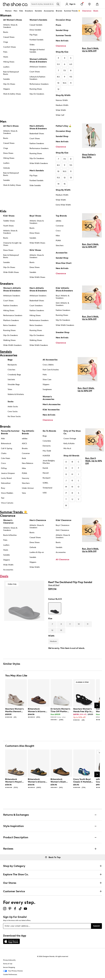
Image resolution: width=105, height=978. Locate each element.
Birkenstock (6, 443)
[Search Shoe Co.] (42, 4)
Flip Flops (33, 35)
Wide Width (61, 110)
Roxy (3, 488)
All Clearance (62, 559)
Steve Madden (7, 493)
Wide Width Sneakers (39, 163)
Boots (5, 32)
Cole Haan (5, 458)
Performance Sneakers (39, 84)
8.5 (58, 77)
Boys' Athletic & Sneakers (62, 297)
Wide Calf (60, 115)
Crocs (58, 231)
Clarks (3, 453)
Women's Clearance (8, 521)
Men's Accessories (51, 404)
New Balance (27, 463)
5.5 (58, 64)
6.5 (70, 64)
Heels (5, 57)
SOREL (45, 483)
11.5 (58, 178)
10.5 (64, 83)
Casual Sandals (36, 25)
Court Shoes (35, 72)
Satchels (11, 379)
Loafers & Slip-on (37, 552)
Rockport (46, 478)
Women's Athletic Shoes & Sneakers (38, 60)
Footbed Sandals (36, 40)
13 (71, 178)
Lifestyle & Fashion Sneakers (37, 78)
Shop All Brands (71, 455)
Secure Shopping (9, 967)
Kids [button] (21, 11)
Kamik (45, 468)
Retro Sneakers (9, 325)
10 (58, 83)
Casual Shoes (8, 37)
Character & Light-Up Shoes (12, 244)
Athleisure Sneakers (38, 67)
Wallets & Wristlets (16, 394)
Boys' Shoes (35, 216)
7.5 (64, 70)
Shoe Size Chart (63, 263)
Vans (24, 493)
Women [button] (8, 11)
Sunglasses (47, 389)
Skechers (59, 245)
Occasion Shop (63, 20)
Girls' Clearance (62, 530)
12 (58, 89)
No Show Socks (14, 416)
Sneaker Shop (62, 332)
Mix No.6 (67, 448)
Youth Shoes (8, 226)
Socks (10, 401)
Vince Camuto (7, 503)
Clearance (61, 46)
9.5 (71, 77)
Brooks (25, 448)
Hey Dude (47, 451)
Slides (32, 45)
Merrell (46, 473)
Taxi (2, 498)
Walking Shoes (9, 340)
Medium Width (62, 105)
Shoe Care (47, 379)
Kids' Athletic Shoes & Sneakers (64, 289)
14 (58, 184)
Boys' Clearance (62, 525)
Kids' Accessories (51, 409)
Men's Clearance (38, 520)
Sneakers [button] (29, 11)
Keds (24, 458)
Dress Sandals (35, 30)
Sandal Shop (62, 30)
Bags (10, 359)
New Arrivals (62, 40)
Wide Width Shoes (11, 272)
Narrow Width (62, 100)
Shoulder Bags (14, 384)
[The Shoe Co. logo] (15, 4)
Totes (10, 389)
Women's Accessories (48, 397)
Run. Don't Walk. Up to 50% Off (90, 49)
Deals (95, 11)
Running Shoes (36, 89)
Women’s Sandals (38, 20)
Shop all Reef (53, 585)
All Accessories (50, 359)
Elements (47, 446)
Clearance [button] (86, 11)
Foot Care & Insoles (51, 370)
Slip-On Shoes (9, 84)
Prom (58, 25)
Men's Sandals (37, 170)
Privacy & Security (9, 960)
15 (64, 184)
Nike (58, 236)
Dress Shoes (8, 153)
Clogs (5, 42)
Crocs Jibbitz (48, 365)
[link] (15, 711)
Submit (96, 926)
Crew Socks (13, 411)
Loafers (6, 67)
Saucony (25, 478)
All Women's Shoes (12, 20)
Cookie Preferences (10, 974)
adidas (58, 221)
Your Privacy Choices (13, 971)
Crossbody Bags (14, 374)
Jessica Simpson (8, 473)
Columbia (47, 441)
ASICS (24, 443)
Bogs (45, 436)
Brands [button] (59, 11)
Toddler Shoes (9, 221)
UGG (45, 493)
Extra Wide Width (63, 205)
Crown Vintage (70, 438)
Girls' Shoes (35, 250)
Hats (45, 374)
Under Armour (28, 488)
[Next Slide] (97, 705)
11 (70, 83)
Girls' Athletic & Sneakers (62, 304)
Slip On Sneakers (63, 320)
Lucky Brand (6, 478)
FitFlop (4, 468)
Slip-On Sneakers (37, 94)
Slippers (6, 89)
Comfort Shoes (9, 47)
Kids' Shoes (8, 216)
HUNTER (46, 456)
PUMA (58, 240)
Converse (60, 226)
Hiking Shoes (8, 62)
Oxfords (6, 168)
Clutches (11, 370)
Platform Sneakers (11, 320)
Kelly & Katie (69, 443)
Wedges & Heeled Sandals (37, 50)
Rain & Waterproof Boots (11, 73)
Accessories (61, 252)
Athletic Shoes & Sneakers (10, 26)
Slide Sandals (35, 185)
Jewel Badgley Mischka (49, 462)
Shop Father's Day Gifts (89, 155)
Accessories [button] (49, 11)
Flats (5, 52)
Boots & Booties (10, 535)
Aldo (3, 438)
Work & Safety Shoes (12, 94)
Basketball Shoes (37, 133)
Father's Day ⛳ (63, 126)
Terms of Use (7, 964)
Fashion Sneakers (37, 143)
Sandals (38, 11)
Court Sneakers (36, 305)
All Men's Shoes (11, 126)
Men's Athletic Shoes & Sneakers (38, 127)
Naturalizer (6, 483)
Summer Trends (63, 35)
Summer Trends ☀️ (72, 11)
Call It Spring (6, 448)
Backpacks (12, 365)
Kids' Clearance (63, 520)
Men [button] (15, 11)
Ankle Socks (13, 406)
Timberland (47, 488)
